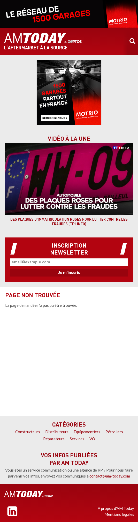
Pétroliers (114, 431)
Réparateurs (54, 438)
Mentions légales (119, 514)
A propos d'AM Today (116, 508)
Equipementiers (87, 431)
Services (77, 438)
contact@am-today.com (109, 476)
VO (92, 438)
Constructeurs (27, 431)
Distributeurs (56, 431)
